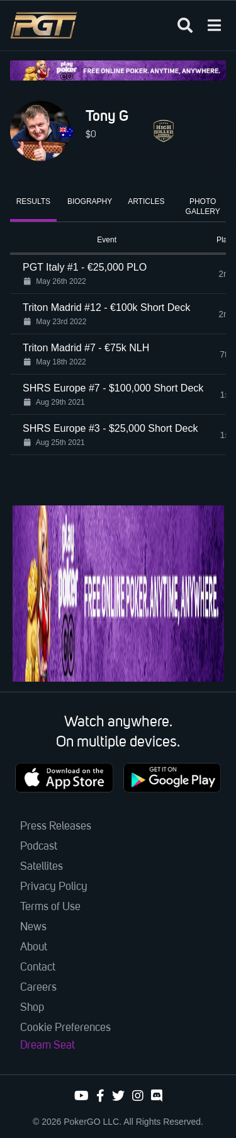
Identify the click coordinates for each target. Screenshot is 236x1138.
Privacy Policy (53, 887)
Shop (32, 1007)
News (33, 927)
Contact (37, 967)
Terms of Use (50, 907)
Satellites (41, 866)
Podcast (38, 846)
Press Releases (55, 826)
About (33, 947)
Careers (38, 987)
